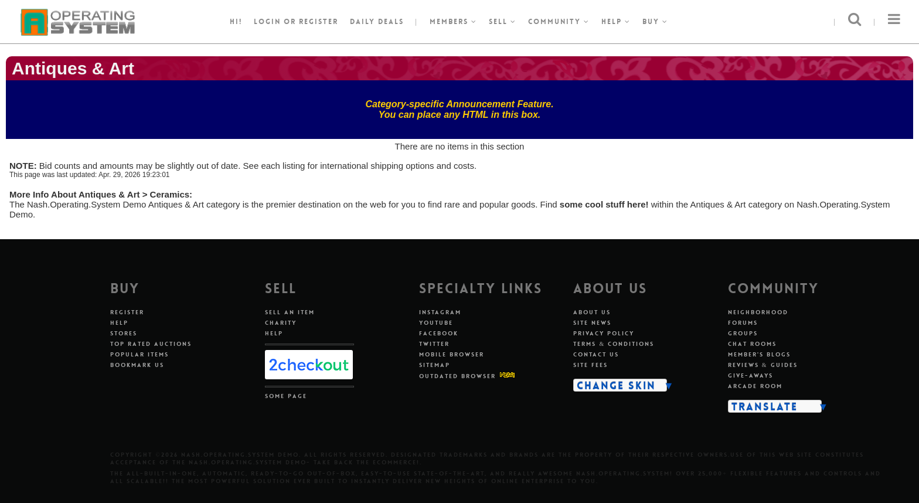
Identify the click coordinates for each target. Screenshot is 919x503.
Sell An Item (290, 312)
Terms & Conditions (613, 344)
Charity (281, 323)
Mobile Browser (451, 354)
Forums (743, 323)
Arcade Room (755, 386)
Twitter (434, 344)
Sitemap (434, 365)
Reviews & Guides (763, 365)
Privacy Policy (603, 333)
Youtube (436, 323)
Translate (764, 406)
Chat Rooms (752, 344)
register (318, 21)
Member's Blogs (759, 354)
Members (453, 21)
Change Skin (616, 385)
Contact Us (596, 354)
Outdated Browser (457, 376)
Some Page (286, 396)
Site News (592, 323)
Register (127, 312)
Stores (123, 333)
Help (616, 21)
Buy (655, 21)
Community (559, 21)
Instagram (440, 312)
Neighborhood (758, 312)
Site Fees (590, 365)
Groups (743, 333)
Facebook (438, 333)
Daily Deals (377, 21)
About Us (592, 312)
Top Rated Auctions (151, 344)
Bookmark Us (137, 365)
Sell (502, 21)
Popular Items (139, 354)
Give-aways (750, 375)
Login (267, 21)
